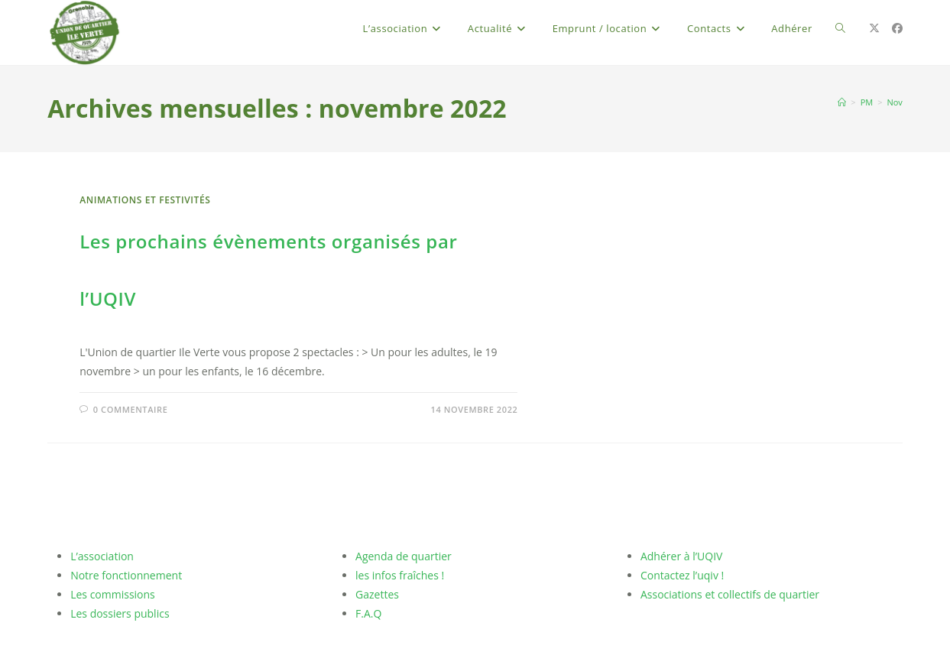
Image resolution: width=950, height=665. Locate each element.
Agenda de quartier (403, 556)
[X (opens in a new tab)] (874, 28)
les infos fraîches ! (399, 575)
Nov (894, 102)
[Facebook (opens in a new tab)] (897, 28)
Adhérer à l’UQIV (681, 556)
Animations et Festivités (144, 199)
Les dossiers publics (119, 613)
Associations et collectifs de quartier (729, 594)
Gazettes (377, 594)
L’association (102, 556)
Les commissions (112, 594)
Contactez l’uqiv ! (682, 575)
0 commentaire (130, 409)
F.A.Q (368, 613)
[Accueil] (842, 102)
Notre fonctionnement (126, 575)
